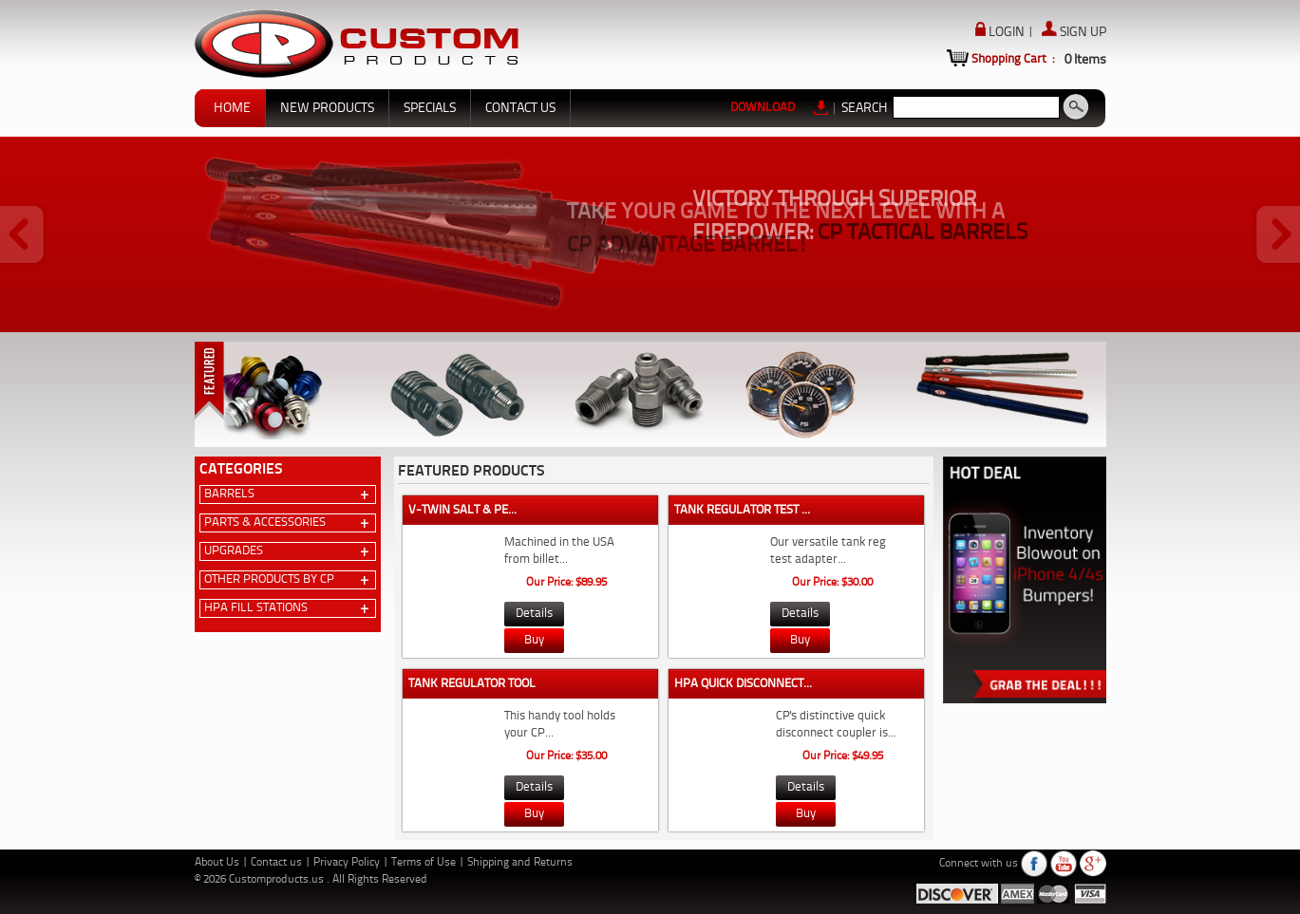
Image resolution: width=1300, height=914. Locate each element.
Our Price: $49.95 (842, 756)
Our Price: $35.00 (566, 756)
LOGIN (1001, 32)
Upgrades (233, 551)
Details (534, 613)
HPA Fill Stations (256, 608)
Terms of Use (425, 862)
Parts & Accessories (265, 522)
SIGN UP (1074, 32)
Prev (23, 235)
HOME (232, 108)
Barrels (229, 494)
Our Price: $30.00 (832, 582)
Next (1276, 235)
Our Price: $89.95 (566, 582)
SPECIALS (430, 108)
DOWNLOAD (779, 107)
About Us (218, 862)
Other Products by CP (269, 579)
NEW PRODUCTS (327, 108)
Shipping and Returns (520, 862)
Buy (534, 640)
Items (1085, 59)
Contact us (278, 862)
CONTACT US (520, 108)
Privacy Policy (348, 862)
